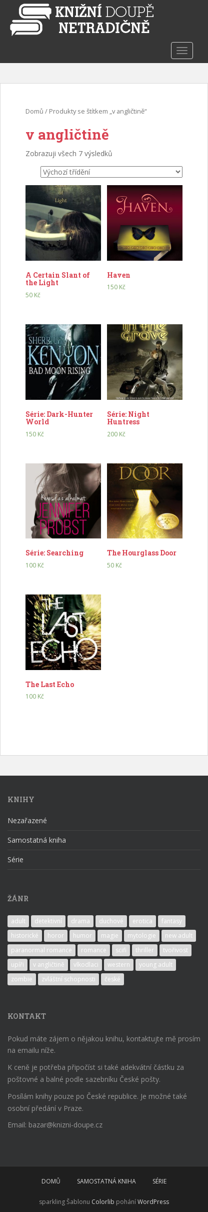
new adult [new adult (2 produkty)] (178, 935)
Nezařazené (27, 820)
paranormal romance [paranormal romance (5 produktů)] (41, 950)
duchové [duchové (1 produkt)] (111, 921)
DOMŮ (51, 1181)
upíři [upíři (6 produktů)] (17, 964)
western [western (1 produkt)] (119, 964)
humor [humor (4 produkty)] (82, 935)
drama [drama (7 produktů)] (80, 921)
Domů (35, 111)
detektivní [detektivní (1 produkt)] (48, 921)
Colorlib (103, 1201)
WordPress (153, 1201)
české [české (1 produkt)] (112, 979)
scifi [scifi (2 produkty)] (121, 950)
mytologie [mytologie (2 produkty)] (142, 935)
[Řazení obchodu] (111, 172)
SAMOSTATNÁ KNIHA (106, 1181)
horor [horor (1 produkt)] (56, 935)
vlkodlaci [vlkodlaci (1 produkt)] (86, 964)
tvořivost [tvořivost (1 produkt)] (175, 950)
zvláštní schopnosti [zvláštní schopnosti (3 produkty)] (69, 979)
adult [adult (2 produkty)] (18, 921)
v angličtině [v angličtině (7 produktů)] (48, 964)
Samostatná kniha (37, 840)
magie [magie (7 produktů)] (109, 935)
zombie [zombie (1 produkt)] (21, 979)
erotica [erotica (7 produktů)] (142, 921)
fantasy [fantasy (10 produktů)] (172, 921)
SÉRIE (159, 1181)
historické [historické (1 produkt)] (24, 935)
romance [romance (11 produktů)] (93, 950)
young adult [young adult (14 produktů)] (155, 964)
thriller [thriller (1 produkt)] (145, 950)
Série (16, 859)
